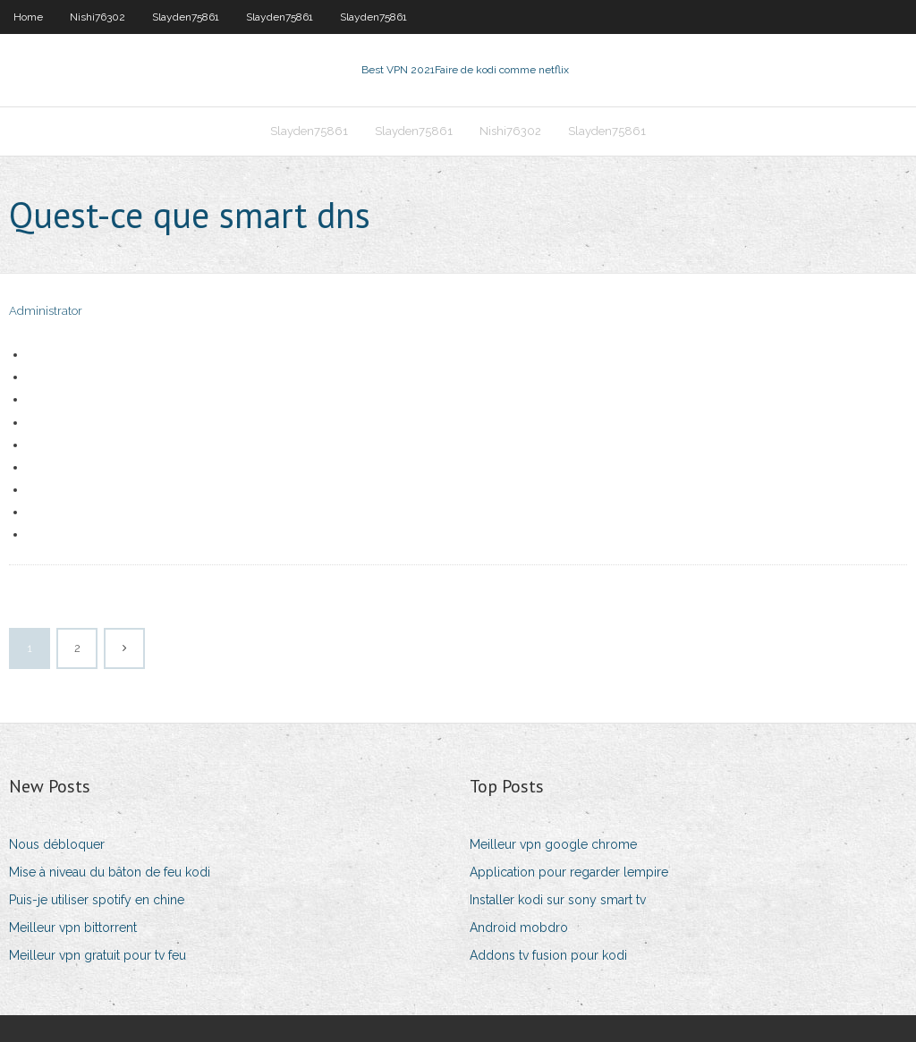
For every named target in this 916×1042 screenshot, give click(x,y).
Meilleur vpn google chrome (553, 844)
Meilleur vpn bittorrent (73, 927)
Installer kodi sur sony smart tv (558, 900)
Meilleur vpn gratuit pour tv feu (97, 955)
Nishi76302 (97, 17)
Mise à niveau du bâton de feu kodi (109, 872)
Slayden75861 (185, 17)
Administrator (45, 311)
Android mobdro (519, 927)
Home (28, 17)
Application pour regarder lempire (569, 872)
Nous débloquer (57, 844)
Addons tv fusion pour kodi (548, 955)
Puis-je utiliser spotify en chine (96, 900)
